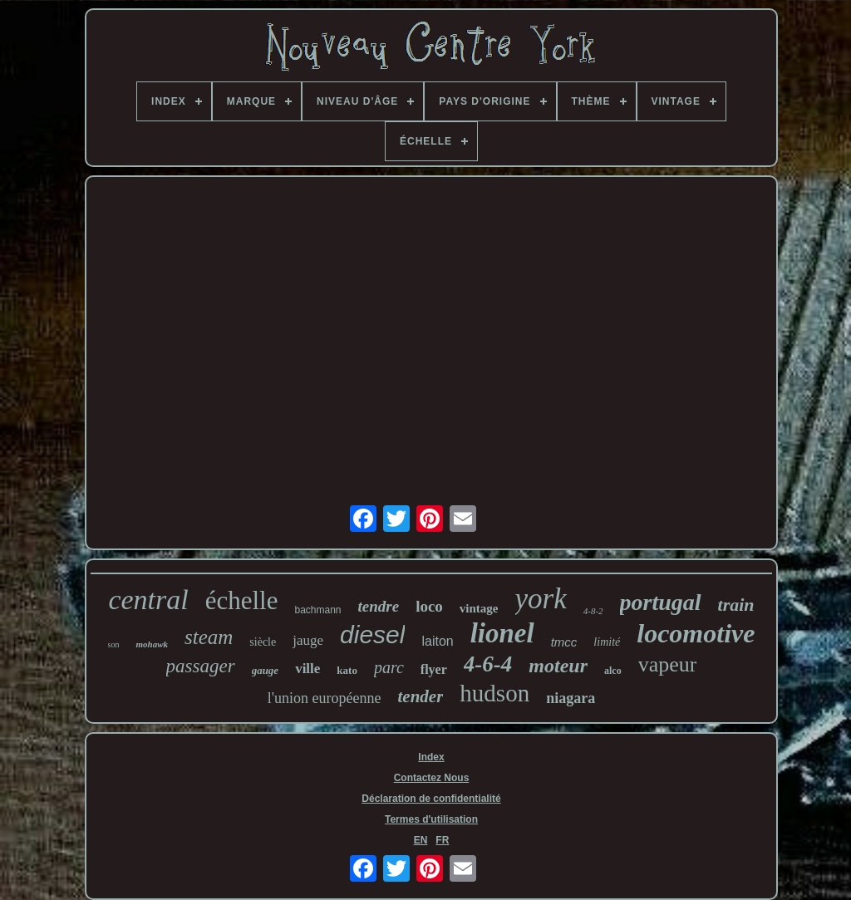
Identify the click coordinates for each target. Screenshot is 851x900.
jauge (308, 640)
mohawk (151, 644)
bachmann (317, 610)
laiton (437, 641)
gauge (265, 670)
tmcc (564, 642)
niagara (570, 698)
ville (307, 668)
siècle (262, 642)
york (541, 599)
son (114, 644)
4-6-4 (488, 664)
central (148, 599)
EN (421, 840)
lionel (502, 633)
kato (347, 670)
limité (606, 642)
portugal (660, 602)
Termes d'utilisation (431, 819)
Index (431, 757)
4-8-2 (593, 611)
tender (421, 696)
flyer (434, 669)
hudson (494, 693)
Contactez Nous (432, 778)
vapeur (667, 664)
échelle (241, 600)
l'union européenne (324, 698)
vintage (479, 608)
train (736, 604)
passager (200, 666)
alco (613, 670)
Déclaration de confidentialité (431, 798)
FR (442, 840)
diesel (372, 634)
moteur (558, 665)
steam (208, 637)
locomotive (696, 633)
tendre (379, 606)
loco (429, 606)
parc (389, 667)
